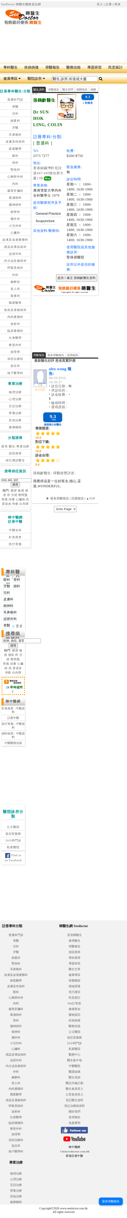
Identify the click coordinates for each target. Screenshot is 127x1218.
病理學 (15, 352)
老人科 (15, 288)
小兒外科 (15, 225)
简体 (117, 4)
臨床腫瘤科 (15, 330)
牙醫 (15, 127)
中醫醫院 (74, 1066)
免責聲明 (74, 1123)
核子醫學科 (15, 373)
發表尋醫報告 (55, 355)
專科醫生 (10, 67)
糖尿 (14, 490)
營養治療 (15, 413)
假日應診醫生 (15, 460)
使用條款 (74, 1117)
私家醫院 (13, 847)
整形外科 (15, 345)
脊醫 (15, 106)
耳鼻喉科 (15, 134)
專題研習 (94, 67)
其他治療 (15, 420)
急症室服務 (13, 833)
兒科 (15, 113)
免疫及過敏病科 (15, 310)
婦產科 (15, 120)
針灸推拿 (15, 537)
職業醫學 (15, 302)
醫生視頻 (74, 1077)
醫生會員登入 (74, 1088)
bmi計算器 (74, 1003)
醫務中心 (74, 1054)
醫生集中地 (74, 1060)
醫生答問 (67, 89)
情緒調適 (74, 986)
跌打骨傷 (15, 544)
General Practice (48, 213)
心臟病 (20, 499)
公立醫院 (13, 827)
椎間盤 (23, 495)
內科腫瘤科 (15, 317)
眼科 (15, 155)
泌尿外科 (15, 253)
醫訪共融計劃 (74, 1083)
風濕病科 (15, 197)
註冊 (109, 4)
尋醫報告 (52, 67)
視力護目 (74, 992)
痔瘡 (15, 503)
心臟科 (15, 232)
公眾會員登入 (74, 1094)
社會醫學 (15, 337)
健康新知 (74, 1009)
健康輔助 (15, 427)
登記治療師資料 (74, 1105)
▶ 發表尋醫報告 (57, 498)
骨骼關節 (74, 980)
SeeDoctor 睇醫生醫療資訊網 (21, 4)
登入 (100, 4)
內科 (15, 183)
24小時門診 (13, 840)
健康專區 (12, 79)
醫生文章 (74, 969)
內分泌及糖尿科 (15, 260)
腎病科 (15, 169)
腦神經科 (15, 204)
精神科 (15, 211)
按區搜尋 (15, 453)
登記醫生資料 (74, 1100)
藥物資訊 (74, 1014)
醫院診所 (36, 79)
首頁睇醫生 (74, 935)
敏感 (21, 490)
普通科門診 (15, 99)
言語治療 (15, 406)
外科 (15, 275)
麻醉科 (15, 282)
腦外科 (15, 218)
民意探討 (74, 997)
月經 (14, 495)
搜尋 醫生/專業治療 (15, 446)
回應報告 (77, 498)
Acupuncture (45, 221)
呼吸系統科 (15, 267)
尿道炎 (6, 503)
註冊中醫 (13, 718)
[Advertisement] (87, 35)
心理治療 (15, 399)
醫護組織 (74, 1071)
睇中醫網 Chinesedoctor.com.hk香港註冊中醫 (75, 1151)
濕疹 (11, 654)
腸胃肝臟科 (15, 190)
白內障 (24, 503)
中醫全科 (15, 530)
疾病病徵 (31, 67)
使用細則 (72, 355)
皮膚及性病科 (15, 141)
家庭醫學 (15, 148)
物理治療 (15, 392)
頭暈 (12, 499)
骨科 (15, 162)
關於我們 (74, 1111)
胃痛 (4, 499)
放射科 (15, 323)
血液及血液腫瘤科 (15, 239)
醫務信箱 (73, 67)
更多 (17, 626)
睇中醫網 (13, 701)
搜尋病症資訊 (13, 636)
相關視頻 (82, 89)
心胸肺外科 (15, 176)
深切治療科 (15, 359)
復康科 (15, 295)
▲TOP (90, 498)
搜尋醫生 (74, 940)
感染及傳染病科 (15, 246)
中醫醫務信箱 (13, 743)
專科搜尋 (74, 957)
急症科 (15, 365)
